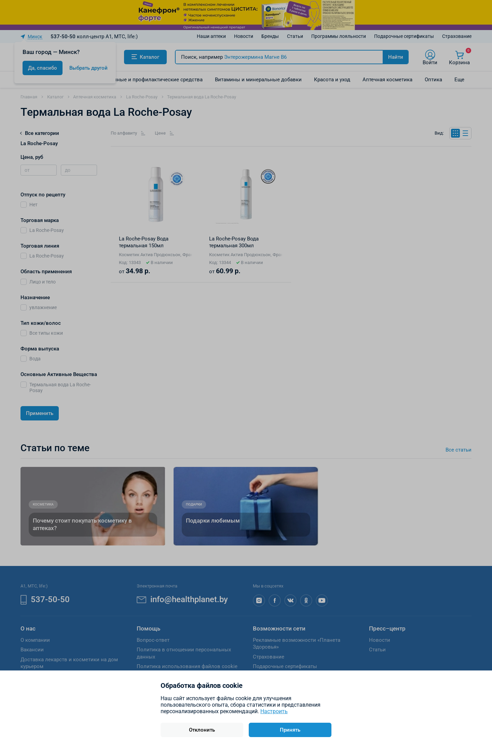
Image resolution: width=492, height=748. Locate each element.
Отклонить (202, 730)
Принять (290, 730)
